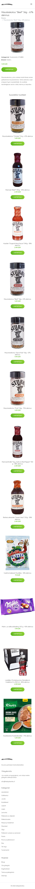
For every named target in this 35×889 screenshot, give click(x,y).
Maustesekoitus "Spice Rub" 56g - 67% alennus (18, 354)
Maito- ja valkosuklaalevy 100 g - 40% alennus (17, 627)
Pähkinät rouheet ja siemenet (10, 833)
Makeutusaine (5, 819)
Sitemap (4, 876)
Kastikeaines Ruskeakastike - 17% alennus (17, 736)
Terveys (4, 846)
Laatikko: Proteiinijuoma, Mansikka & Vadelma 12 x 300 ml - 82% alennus (17, 681)
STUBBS (21, 57)
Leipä (3, 809)
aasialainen (5, 792)
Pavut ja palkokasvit (7, 840)
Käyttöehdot (5, 869)
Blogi (3, 862)
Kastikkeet (4, 802)
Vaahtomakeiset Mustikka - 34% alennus (17, 573)
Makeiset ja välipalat (8, 816)
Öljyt (2, 829)
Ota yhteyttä (5, 865)
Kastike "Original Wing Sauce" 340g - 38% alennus (17, 244)
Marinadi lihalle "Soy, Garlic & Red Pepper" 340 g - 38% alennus (17, 463)
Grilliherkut (4, 795)
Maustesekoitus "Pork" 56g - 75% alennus (18, 408)
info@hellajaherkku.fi (8, 781)
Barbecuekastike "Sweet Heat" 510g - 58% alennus (17, 518)
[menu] (31, 4)
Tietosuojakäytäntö (7, 872)
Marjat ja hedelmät (7, 823)
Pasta (3, 836)
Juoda (3, 799)
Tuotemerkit (14, 57)
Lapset (3, 806)
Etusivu (3, 18)
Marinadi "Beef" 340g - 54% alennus (18, 190)
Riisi (2, 843)
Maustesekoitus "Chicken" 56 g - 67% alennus (17, 136)
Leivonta (4, 812)
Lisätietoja (9, 69)
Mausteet (4, 826)
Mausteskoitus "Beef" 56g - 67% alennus (17, 299)
